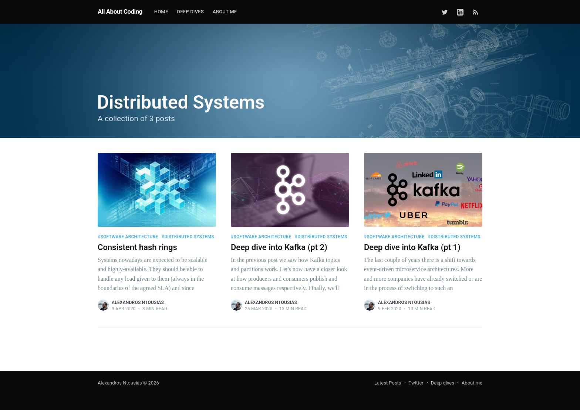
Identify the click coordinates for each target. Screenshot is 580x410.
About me (225, 11)
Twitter (416, 383)
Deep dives (442, 383)
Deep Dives (190, 11)
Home (161, 11)
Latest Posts (387, 383)
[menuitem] (161, 12)
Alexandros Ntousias (138, 302)
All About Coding (120, 11)
